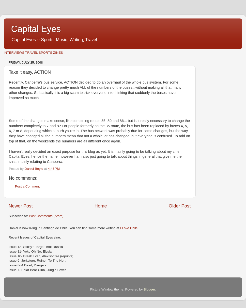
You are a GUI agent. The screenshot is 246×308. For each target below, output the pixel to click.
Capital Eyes (36, 29)
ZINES (58, 52)
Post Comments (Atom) (46, 216)
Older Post (180, 205)
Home (100, 205)
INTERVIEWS (14, 52)
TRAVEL (31, 52)
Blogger (149, 289)
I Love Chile (129, 228)
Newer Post (21, 205)
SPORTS (45, 52)
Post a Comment (27, 186)
